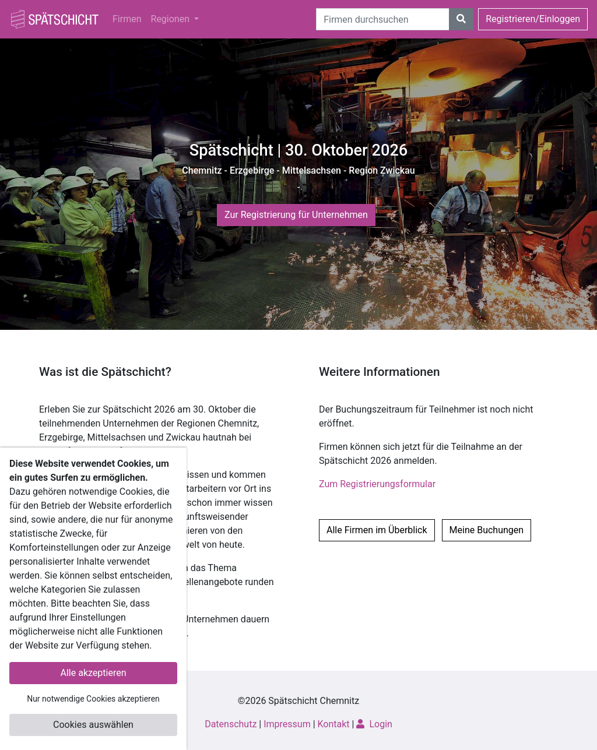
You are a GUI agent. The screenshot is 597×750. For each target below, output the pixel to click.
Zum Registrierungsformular (377, 484)
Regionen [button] (171, 18)
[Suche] (382, 19)
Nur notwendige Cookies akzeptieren (93, 698)
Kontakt (334, 724)
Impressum (287, 724)
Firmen (127, 18)
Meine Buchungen (486, 530)
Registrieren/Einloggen (533, 18)
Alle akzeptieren (94, 672)
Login (374, 724)
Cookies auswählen (93, 724)
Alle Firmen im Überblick (376, 530)
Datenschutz (231, 724)
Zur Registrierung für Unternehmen (296, 214)
